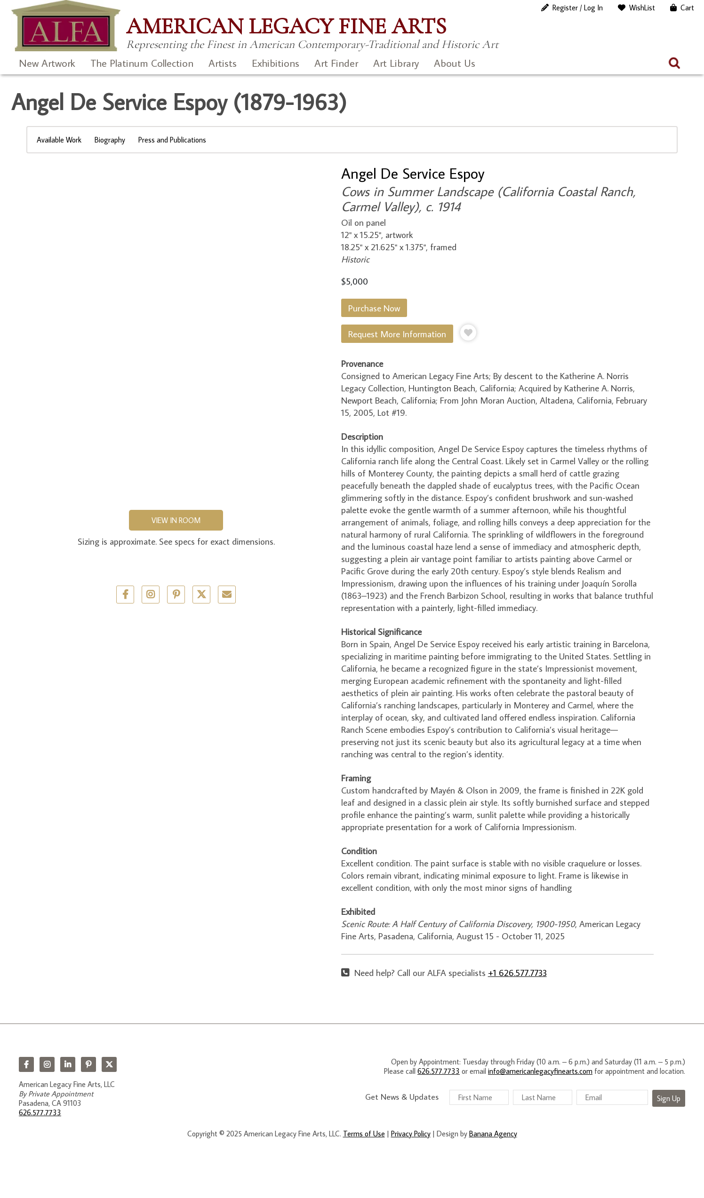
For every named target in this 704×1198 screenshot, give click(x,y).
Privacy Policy (411, 1133)
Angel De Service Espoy (413, 173)
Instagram (47, 1064)
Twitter (201, 594)
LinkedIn (67, 1064)
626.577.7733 (40, 1112)
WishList (642, 7)
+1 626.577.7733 (517, 972)
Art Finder (336, 63)
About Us (454, 63)
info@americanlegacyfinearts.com (540, 1071)
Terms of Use (364, 1133)
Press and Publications (172, 139)
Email (227, 594)
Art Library (396, 63)
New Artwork (47, 63)
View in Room (176, 520)
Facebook (26, 1064)
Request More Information (397, 334)
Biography (110, 139)
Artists (222, 63)
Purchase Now (374, 308)
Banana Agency (493, 1133)
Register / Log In (577, 7)
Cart (687, 7)
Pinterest (88, 1064)
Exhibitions (275, 63)
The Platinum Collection (141, 63)
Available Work (59, 139)
